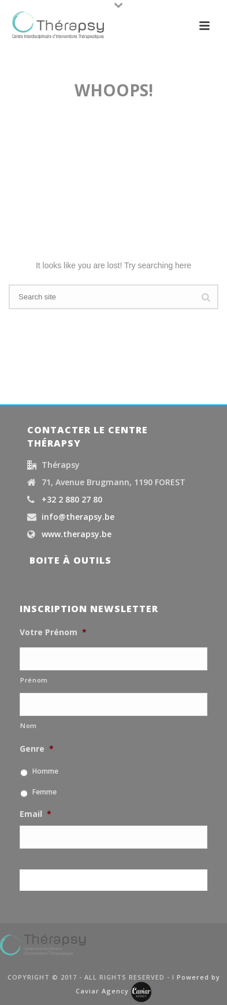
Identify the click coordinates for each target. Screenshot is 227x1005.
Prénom (34, 680)
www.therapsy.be (76, 534)
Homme (45, 771)
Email (35, 814)
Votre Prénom (53, 632)
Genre (37, 749)
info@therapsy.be (78, 517)
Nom (28, 725)
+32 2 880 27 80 (72, 499)
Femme (44, 792)
